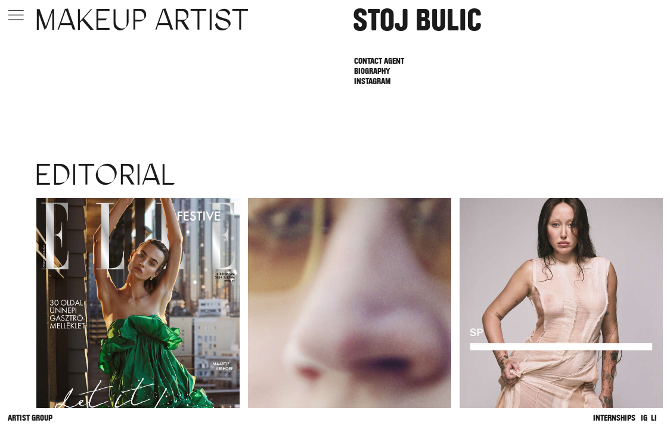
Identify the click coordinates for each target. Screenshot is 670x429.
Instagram (372, 81)
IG (644, 418)
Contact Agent (379, 61)
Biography (372, 71)
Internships (614, 418)
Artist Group (30, 418)
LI (654, 418)
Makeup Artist (141, 19)
